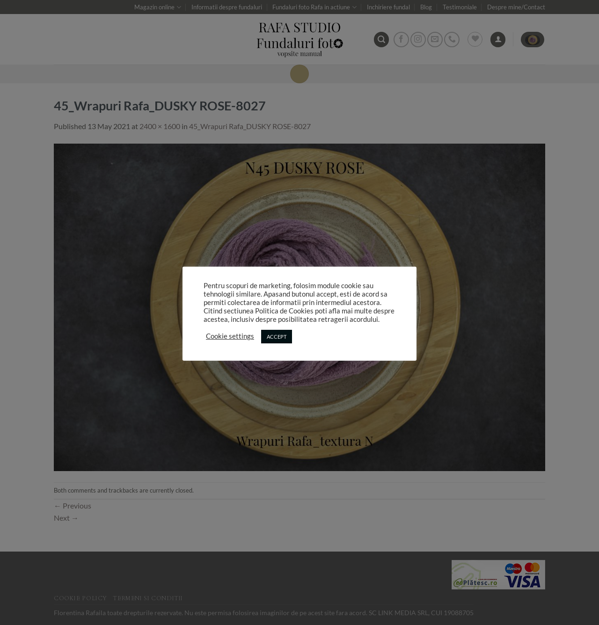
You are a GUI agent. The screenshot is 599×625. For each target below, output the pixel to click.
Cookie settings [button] (230, 336)
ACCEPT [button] (276, 337)
